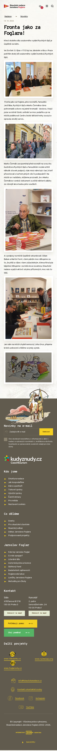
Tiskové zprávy (15, 489)
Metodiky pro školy (17, 581)
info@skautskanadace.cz (30, 681)
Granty (11, 521)
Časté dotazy (14, 497)
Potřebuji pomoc (22, 623)
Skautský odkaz (15, 528)
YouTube (30, 708)
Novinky (24, 16)
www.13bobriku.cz (12, 659)
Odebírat (46, 432)
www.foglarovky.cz (13, 669)
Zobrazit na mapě (14, 613)
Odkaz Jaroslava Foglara (19, 532)
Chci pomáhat (20, 633)
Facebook (19, 699)
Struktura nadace (16, 478)
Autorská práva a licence (19, 563)
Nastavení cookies (16, 504)
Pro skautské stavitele (18, 524)
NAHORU (28, 743)
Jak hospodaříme (16, 482)
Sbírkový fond (14, 566)
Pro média (13, 500)
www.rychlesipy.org (44, 659)
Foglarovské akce (16, 574)
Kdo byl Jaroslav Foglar (19, 552)
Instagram (40, 699)
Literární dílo (14, 559)
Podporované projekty (18, 535)
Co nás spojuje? (15, 555)
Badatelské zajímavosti (19, 570)
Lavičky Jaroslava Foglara (20, 577)
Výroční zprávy (15, 493)
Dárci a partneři (15, 486)
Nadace (8, 16)
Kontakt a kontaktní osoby (29, 690)
